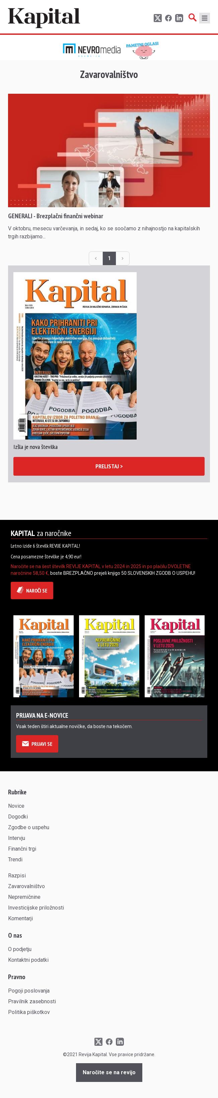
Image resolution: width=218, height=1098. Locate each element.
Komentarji (20, 918)
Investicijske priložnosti (36, 908)
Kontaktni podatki (28, 960)
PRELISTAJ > (109, 466)
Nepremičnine (24, 897)
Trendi (15, 859)
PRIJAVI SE (37, 743)
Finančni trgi (22, 849)
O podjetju (19, 949)
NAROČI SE (32, 590)
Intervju (16, 838)
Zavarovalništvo (26, 886)
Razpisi (17, 875)
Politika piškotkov (29, 1012)
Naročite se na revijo (109, 1072)
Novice (16, 806)
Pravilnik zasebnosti (32, 1001)
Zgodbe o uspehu (28, 827)
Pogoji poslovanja (29, 991)
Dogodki (18, 816)
